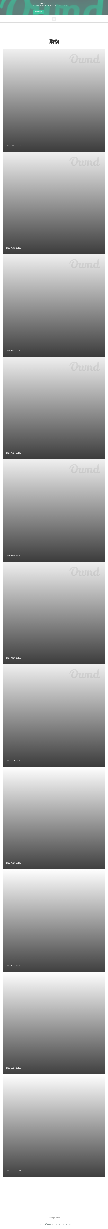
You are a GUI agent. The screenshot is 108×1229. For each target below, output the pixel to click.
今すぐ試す (38, 12)
